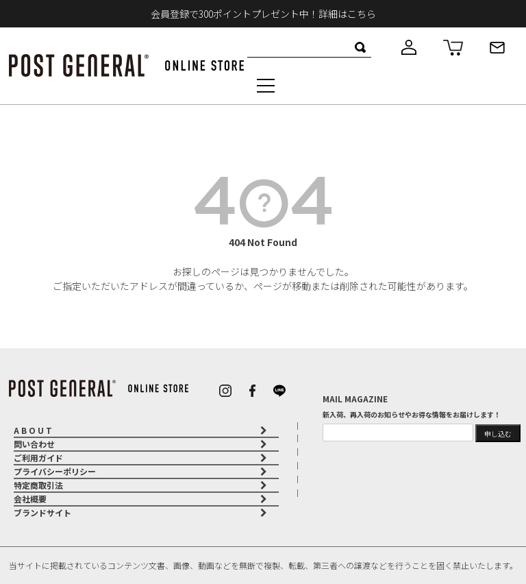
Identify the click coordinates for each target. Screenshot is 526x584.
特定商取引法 (38, 485)
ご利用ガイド (38, 457)
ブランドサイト (42, 512)
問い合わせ (34, 444)
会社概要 (30, 498)
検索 (360, 47)
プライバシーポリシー (55, 471)
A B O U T (33, 430)
